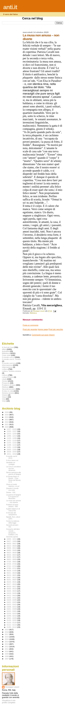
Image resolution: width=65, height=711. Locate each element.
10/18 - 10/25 (12, 452)
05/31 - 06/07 (12, 580)
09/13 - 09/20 (12, 546)
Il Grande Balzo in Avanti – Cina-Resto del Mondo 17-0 (13, 479)
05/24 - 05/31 (12, 582)
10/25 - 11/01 (12, 449)
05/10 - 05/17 (12, 586)
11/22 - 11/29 (12, 440)
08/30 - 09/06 (12, 550)
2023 (7, 419)
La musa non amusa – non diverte (13, 501)
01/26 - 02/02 (12, 620)
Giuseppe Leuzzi (12, 687)
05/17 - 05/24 (12, 584)
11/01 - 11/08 (12, 447)
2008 (7, 656)
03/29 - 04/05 (12, 600)
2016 (7, 637)
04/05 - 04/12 (12, 598)
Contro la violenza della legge (12, 522)
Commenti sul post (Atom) (43, 335)
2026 (7, 412)
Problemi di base (8, 385)
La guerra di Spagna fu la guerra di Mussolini (13, 496)
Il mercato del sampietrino (11, 513)
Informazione (7, 365)
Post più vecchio (55, 329)
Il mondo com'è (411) (11, 457)
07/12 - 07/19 (12, 566)
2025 (7, 415)
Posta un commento (30, 325)
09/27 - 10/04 (12, 541)
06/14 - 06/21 (12, 575)
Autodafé (5, 351)
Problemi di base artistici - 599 (12, 505)
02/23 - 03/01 (12, 611)
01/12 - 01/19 (12, 625)
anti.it (10, 7)
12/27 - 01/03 (12, 429)
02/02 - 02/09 (12, 618)
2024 (7, 417)
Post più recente (30, 329)
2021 (7, 424)
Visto (4, 401)
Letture (5, 375)
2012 (7, 646)
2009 (7, 654)
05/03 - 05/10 (12, 589)
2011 (7, 649)
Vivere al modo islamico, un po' (13, 485)
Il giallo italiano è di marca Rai (13, 510)
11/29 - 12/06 (12, 438)
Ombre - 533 (10, 492)
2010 (7, 651)
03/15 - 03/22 (12, 604)
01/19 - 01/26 (12, 622)
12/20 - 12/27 (12, 431)
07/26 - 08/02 (12, 562)
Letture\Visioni (7, 377)
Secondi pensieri (8, 389)
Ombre (5, 381)
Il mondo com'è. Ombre (11, 359)
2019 (7, 630)
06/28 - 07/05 (12, 571)
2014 (7, 642)
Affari (4, 349)
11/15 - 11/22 (12, 443)
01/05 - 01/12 (12, 627)
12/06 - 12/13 (12, 436)
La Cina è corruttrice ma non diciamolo (13, 468)
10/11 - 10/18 (12, 454)
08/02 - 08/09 (12, 559)
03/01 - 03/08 (12, 609)
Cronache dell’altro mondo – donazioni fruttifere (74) (13, 532)
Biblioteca (33, 313)
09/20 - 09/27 (12, 544)
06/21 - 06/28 (12, 573)
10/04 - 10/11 (12, 539)
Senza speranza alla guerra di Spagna (13, 473)
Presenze (6, 383)
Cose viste (6, 355)
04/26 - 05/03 (12, 591)
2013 (7, 644)
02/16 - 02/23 (12, 613)
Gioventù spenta (12, 537)
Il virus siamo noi (12, 460)
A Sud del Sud (7, 347)
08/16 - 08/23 (12, 555)
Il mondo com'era (9, 363)
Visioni (4, 397)
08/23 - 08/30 (12, 553)
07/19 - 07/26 (12, 564)
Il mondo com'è (8, 357)
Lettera (5, 369)
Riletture (5, 387)
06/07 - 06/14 (12, 577)
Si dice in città (7, 391)
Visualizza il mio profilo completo (8, 701)
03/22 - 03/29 (12, 602)
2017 (7, 634)
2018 (7, 632)
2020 (7, 427)
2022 (7, 422)
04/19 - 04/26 (12, 593)
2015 (7, 639)
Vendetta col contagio (10, 463)
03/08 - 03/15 (12, 607)
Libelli (4, 379)
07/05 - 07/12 (12, 568)
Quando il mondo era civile (12, 489)
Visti (3, 399)
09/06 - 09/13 (12, 548)
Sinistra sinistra (8, 393)
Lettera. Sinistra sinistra (11, 371)
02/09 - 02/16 (12, 616)
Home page (43, 329)
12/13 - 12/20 (12, 434)
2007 (7, 659)
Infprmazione (7, 367)
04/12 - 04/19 (12, 595)
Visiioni (5, 395)
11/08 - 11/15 (12, 445)
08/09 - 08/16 (12, 557)
